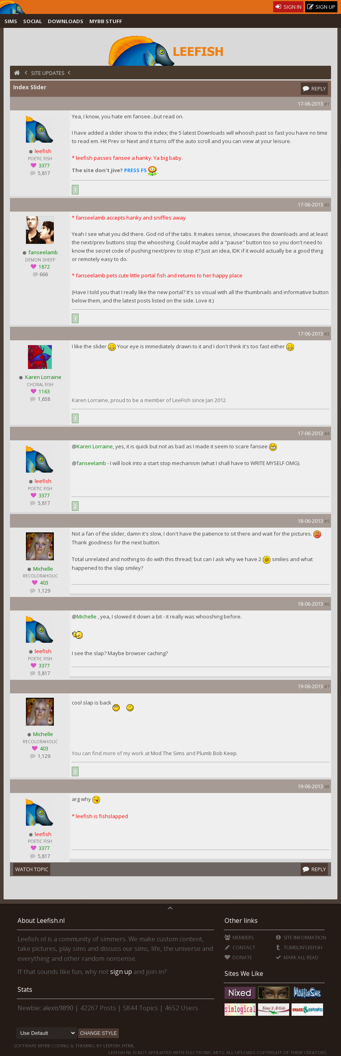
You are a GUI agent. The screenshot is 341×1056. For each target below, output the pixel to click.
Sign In (288, 6)
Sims (10, 21)
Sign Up (321, 7)
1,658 (43, 399)
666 (43, 274)
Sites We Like (244, 973)
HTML (127, 1045)
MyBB (44, 1045)
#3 (326, 334)
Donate (238, 957)
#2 (326, 205)
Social (32, 21)
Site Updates (48, 73)
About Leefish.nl (41, 920)
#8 (326, 786)
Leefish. (112, 1045)
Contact (240, 947)
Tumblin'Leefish (298, 947)
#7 (326, 686)
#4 (326, 433)
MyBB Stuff (105, 21)
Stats (25, 989)
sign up (121, 971)
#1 (326, 104)
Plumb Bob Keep (217, 753)
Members (239, 937)
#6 (326, 604)
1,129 (43, 590)
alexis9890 (58, 1007)
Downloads (65, 21)
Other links (241, 920)
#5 (326, 521)
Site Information (300, 937)
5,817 (43, 173)
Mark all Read (296, 957)
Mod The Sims (168, 753)
